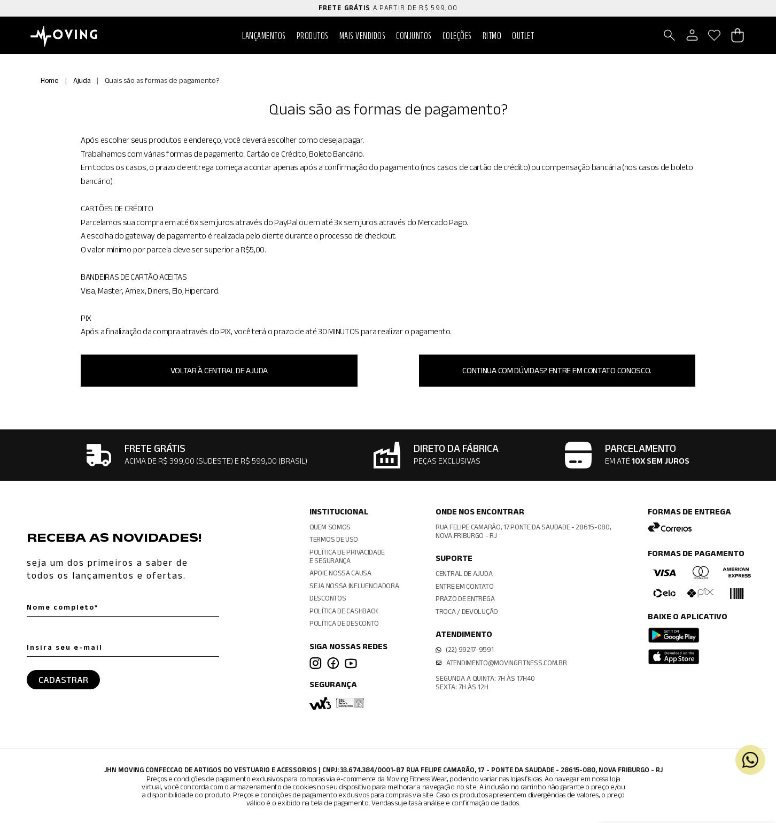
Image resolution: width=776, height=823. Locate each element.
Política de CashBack (343, 610)
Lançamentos (264, 35)
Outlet (523, 35)
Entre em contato (464, 586)
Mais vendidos (362, 35)
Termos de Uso (333, 539)
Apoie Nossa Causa (340, 572)
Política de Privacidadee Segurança (347, 556)
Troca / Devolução (467, 611)
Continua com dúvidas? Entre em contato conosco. (556, 370)
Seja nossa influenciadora (354, 585)
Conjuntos (414, 35)
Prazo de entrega (465, 598)
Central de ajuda (464, 573)
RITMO (492, 35)
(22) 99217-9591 (470, 649)
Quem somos (330, 526)
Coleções (457, 35)
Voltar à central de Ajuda (219, 370)
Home (50, 80)
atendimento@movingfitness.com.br (506, 662)
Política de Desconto (344, 623)
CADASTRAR (63, 679)
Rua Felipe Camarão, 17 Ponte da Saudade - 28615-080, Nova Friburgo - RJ (523, 531)
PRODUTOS (313, 35)
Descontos (327, 598)
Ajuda (82, 80)
